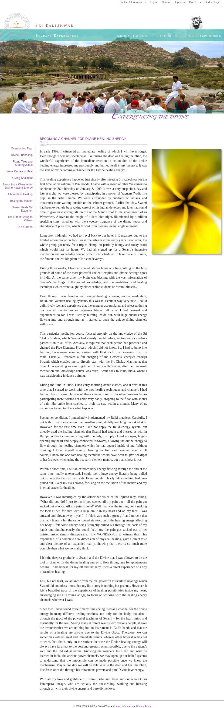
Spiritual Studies (166, 36)
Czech (192, 2)
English (154, 2)
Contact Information (130, 2)
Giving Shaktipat (22, 178)
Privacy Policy (143, 706)
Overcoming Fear (22, 148)
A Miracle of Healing (20, 194)
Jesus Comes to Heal (19, 171)
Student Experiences (203, 36)
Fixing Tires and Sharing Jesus (23, 163)
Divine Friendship (22, 155)
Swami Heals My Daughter (22, 209)
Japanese (180, 2)
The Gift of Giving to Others (20, 219)
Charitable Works (132, 36)
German (166, 2)
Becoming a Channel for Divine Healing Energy (18, 186)
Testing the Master (21, 200)
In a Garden (25, 227)
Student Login (212, 2)
